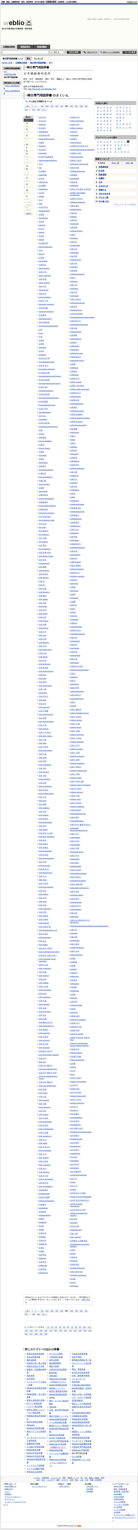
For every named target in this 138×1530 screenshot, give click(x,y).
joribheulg (74, 368)
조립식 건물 (75, 731)
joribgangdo (75, 245)
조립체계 (73, 132)
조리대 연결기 (75, 1078)
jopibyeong (43, 182)
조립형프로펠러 (76, 414)
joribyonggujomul (77, 1060)
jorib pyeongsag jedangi (49, 1055)
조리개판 (73, 1157)
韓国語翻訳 (42, 47)
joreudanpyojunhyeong (48, 427)
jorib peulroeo (44, 1033)
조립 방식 (43, 560)
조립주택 (73, 537)
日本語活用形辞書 (79, 1354)
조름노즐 (42, 481)
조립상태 (73, 652)
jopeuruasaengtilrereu (48, 160)
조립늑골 (73, 551)
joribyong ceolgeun (78, 1020)
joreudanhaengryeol (47, 405)
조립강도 (73, 242)
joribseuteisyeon (77, 699)
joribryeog (74, 598)
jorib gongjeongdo (46, 794)
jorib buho (43, 606)
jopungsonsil (44, 268)
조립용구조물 (75, 1056)
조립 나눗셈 (43, 986)
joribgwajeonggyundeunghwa (82, 317)
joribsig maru (75, 799)
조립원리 (73, 987)
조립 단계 (43, 639)
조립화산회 (74, 400)
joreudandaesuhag (46, 362)
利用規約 (8, 1494)
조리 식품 (43, 538)
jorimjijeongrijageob (78, 1275)
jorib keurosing (45, 937)
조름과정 (42, 473)
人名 (81, 1480)
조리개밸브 (74, 1114)
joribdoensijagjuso (77, 202)
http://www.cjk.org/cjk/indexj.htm (42, 89)
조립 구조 (43, 797)
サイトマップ (10, 1499)
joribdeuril (74, 186)
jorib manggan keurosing (49, 952)
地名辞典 (30, 1375)
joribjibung (74, 476)
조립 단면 (43, 646)
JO (27, 166)
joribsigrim (74, 917)
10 (48, 1327)
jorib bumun (44, 621)
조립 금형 (43, 718)
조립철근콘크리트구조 (79, 146)
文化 (38, 1480)
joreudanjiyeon (45, 412)
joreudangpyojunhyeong (49, 398)
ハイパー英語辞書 (34, 1406)
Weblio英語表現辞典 (81, 1422)
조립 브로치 (43, 574)
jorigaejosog (75, 1153)
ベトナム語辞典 (119, 1510)
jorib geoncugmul (46, 714)
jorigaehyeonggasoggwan (80, 1132)
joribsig (73, 706)
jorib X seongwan (46, 1179)
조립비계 (42, 1240)
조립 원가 (43, 1168)
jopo (40, 204)
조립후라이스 (75, 393)
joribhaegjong (75, 339)
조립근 (72, 278)
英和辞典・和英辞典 (121, 1491)
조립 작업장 (43, 819)
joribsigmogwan (76, 895)
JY (27, 196)
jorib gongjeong (45, 786)
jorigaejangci (75, 1146)
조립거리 (73, 263)
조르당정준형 (44, 380)
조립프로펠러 (75, 565)
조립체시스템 (75, 153)
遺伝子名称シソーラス (59, 1416)
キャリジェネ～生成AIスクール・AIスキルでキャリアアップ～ (123, 1517)
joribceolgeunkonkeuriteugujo (82, 150)
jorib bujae (43, 614)
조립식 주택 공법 (77, 781)
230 (80, 1330)
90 (80, 1327)
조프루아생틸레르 (46, 157)
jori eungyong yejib (46, 520)
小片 (100, 182)
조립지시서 (74, 529)
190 (60, 1330)
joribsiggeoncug (76, 852)
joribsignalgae (76, 902)
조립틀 (72, 966)
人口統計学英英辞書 (35, 1447)
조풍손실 (42, 265)
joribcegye (74, 135)
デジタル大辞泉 (56, 1354)
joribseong (74, 684)
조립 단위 (43, 653)
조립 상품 (43, 1104)
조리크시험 (74, 1226)
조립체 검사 (75, 124)
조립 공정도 (43, 790)
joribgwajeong (76, 310)
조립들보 (73, 175)
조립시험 (73, 937)
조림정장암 (74, 1264)
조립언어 (73, 220)
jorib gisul (43, 758)
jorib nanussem (45, 990)
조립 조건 (43, 891)
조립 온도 (43, 1015)
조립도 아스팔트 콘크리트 (80, 189)
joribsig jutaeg (76, 778)
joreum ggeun (44, 448)
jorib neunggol (45, 1012)
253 (47, 106)
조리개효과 (74, 1135)
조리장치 (73, 1219)
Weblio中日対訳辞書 (36, 1456)
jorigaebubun (75, 1125)
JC (27, 129)
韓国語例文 (25, 47)
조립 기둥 (43, 725)
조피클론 (42, 186)
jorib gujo (42, 801)
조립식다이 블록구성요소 (80, 825)
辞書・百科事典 (96, 1480)
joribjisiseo (74, 533)
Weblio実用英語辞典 (58, 1394)
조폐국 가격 (43, 301)
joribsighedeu (75, 866)
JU (27, 184)
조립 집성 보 (44, 869)
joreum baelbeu (45, 441)
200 (65, 1330)
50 (64, 1327)
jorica (72, 1074)
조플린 (41, 142)
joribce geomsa (76, 128)
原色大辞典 (54, 1360)
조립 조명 (43, 905)
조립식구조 (74, 855)
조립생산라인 (75, 630)
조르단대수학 (44, 358)
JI (26, 147)
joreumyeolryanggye (47, 506)
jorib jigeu (43, 880)
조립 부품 (43, 624)
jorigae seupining (77, 1103)
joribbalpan (43, 1208)
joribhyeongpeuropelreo (80, 418)
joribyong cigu (76, 1027)
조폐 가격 (43, 272)
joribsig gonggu (76, 749)
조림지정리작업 (76, 1272)
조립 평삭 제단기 (45, 1051)
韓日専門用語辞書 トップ (13, 58)
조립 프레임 (43, 1037)
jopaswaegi (43, 132)
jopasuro (42, 124)
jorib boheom (44, 592)
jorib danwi (43, 657)
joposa (41, 232)
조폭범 (41, 214)
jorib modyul (44, 976)
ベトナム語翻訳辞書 (35, 1469)
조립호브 (73, 371)
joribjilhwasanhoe (77, 512)
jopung (41, 254)
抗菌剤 (101, 178)
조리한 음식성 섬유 (78, 1210)
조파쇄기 (42, 128)
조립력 (72, 594)
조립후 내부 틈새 (77, 386)
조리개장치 (74, 1143)
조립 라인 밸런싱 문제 (48, 1073)
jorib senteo (44, 1114)
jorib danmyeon (45, 650)
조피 (40, 164)
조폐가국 (42, 286)
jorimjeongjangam (77, 1268)
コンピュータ (56, 1478)
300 (38, 109)
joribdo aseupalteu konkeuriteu (77, 194)
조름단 (41, 459)
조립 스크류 (43, 1132)
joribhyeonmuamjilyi (78, 425)
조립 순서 (43, 1154)
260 (81, 106)
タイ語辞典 (118, 1507)
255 (56, 106)
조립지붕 (73, 472)
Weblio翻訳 (118, 1494)
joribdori (73, 217)
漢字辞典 (76, 1382)
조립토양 (73, 980)
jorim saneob (75, 1237)
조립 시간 (43, 1140)
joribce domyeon (77, 121)
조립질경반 (74, 501)
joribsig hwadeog (77, 763)
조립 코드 (43, 941)
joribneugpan (75, 562)
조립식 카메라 (75, 789)
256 (61, 106)
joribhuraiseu (75, 396)
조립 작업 (43, 811)
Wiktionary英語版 (56, 1435)
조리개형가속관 (76, 1128)
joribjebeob (74, 461)
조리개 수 (74, 1107)
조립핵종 (73, 335)
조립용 (72, 1009)
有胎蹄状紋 (103, 167)
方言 (86, 1480)
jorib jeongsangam (46, 858)
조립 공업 (43, 776)
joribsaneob (75, 641)
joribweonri (74, 991)
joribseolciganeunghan (79, 670)
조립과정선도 (75, 321)
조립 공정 (43, 783)
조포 (40, 200)
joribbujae (43, 1266)
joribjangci (74, 454)
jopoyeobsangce (45, 247)
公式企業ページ (92, 1486)
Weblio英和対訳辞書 (81, 1438)
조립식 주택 (75, 774)
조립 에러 (43, 675)
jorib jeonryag (44, 865)
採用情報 (89, 1491)
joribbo (41, 1251)
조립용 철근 (75, 1016)
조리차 (72, 1071)
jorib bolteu (43, 599)
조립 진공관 (43, 883)
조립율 (72, 1063)
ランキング (38, 58)
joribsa (73, 612)
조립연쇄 (73, 1002)
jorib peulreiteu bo (46, 1026)
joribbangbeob (45, 1215)
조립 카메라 (43, 919)
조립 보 (42, 581)
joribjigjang (74, 490)
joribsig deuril (75, 727)
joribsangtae (75, 655)
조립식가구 (74, 834)
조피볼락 (42, 171)
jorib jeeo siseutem (46, 837)
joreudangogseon (46, 391)
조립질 (72, 494)
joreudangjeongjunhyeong (49, 383)
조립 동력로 (43, 668)
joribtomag (74, 976)
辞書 (3, 2)
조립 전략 (43, 862)
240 (85, 1330)
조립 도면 (43, 660)
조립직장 (73, 486)
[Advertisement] (110, 24)
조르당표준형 (44, 394)
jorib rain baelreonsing (48, 1069)
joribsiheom (75, 940)
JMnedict (31, 1425)
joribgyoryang (75, 332)
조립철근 (73, 139)
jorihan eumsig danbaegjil (80, 1197)
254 (52, 106)
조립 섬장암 (43, 1125)
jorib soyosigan (45, 1150)
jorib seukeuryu (45, 1136)
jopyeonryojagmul (46, 311)
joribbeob (42, 1222)
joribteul (73, 969)
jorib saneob (44, 1100)
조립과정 (73, 306)
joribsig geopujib (77, 742)
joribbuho (42, 1258)
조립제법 (73, 458)
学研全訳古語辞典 (34, 1472)
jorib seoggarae (45, 1122)
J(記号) (28, 214)
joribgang (74, 238)
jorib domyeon (45, 664)
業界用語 (45, 1478)
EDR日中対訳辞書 (35, 1453)
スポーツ (65, 1480)
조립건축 (73, 256)
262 (26, 109)
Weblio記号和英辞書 (36, 1428)
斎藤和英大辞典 (33, 1444)
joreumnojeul (44, 484)
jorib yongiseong (45, 1186)
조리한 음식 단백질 (78, 1193)
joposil (41, 240)
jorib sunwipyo (45, 1165)
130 (31, 1330)
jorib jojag (43, 901)
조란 (40, 330)
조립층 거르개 (75, 160)
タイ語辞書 (77, 1456)
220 (75, 1330)
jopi (40, 168)
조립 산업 (43, 1097)
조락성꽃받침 (44, 322)
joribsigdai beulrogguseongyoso (78, 829)
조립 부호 (43, 603)
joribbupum (43, 1273)
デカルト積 (103, 197)
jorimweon (74, 1286)
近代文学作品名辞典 (80, 1372)
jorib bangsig (44, 563)
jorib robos (43, 1093)
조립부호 (42, 1255)
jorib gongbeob (45, 765)
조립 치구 (43, 632)
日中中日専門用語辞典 (59, 1441)
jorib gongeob (44, 779)
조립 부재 (43, 610)
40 (60, 1327)
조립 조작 (43, 898)
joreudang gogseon (47, 369)
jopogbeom (43, 218)
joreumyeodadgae (46, 499)
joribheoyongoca (77, 360)
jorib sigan (43, 1143)
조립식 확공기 (75, 767)
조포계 (41, 221)
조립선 (72, 673)
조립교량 (73, 328)
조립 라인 (43, 1058)
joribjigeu (74, 483)
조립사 (72, 609)
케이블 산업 (104, 201)
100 (84, 1327)
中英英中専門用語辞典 (81, 1447)
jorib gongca (44, 772)
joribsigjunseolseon (78, 881)
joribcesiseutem (76, 157)
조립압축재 (43, 1190)
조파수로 (42, 121)
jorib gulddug (44, 808)
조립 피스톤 (43, 1044)
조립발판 (42, 1204)
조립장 (72, 443)
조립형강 (73, 407)
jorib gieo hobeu (45, 736)
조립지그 (73, 479)
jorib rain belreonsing (47, 1086)
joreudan (42, 355)
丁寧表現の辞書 (56, 1357)
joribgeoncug (75, 260)
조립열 (72, 994)
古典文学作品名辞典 (58, 1369)
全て (6, 71)
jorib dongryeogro (46, 671)
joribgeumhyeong (77, 274)
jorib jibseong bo (45, 873)
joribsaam (74, 619)
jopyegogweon (45, 297)
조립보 (41, 1248)
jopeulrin (42, 146)
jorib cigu (42, 635)
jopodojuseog (44, 211)
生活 (43, 1480)
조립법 (41, 1219)
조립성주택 (74, 688)
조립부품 (42, 1269)
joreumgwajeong (46, 477)
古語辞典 (61, 2)
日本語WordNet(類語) (81, 1385)
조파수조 (42, 117)
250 (89, 1330)
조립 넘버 (43, 994)
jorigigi (72, 1182)
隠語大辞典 (54, 1366)
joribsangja (74, 648)
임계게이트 (103, 186)
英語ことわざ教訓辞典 (81, 1404)
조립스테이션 (75, 695)
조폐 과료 (43, 279)
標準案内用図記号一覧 (81, 1360)
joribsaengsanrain (77, 634)
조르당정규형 (44, 373)
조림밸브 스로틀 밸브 (78, 1241)
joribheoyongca (76, 353)
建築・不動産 (94, 1478)
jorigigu (73, 1189)
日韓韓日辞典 (51, 2)
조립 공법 (43, 761)
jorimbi (73, 1254)
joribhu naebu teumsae (79, 389)
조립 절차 (43, 840)
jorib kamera (44, 923)
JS (27, 178)
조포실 (41, 236)
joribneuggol (75, 555)
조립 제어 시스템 (45, 833)
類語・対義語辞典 (13, 2)
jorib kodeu (43, 945)
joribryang (74, 591)
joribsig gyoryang (77, 756)
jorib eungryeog (45, 686)
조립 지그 (43, 876)
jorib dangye (44, 642)
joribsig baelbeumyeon (79, 713)
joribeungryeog (76, 231)
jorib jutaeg (43, 916)
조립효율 (73, 429)
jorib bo (42, 585)
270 (31, 1334)
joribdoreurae (75, 209)
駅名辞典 (53, 1373)
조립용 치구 (75, 1023)
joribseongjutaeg (77, 691)
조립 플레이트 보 (45, 1022)
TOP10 (101, 163)
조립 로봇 (43, 1089)
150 (41, 1330)
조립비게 (42, 1233)
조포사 (41, 229)
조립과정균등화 (76, 314)
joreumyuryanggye (46, 513)
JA (27, 123)
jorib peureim (44, 1040)
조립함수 (73, 342)
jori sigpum (43, 542)
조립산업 (73, 637)
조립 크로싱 (43, 934)
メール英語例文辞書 (58, 1422)
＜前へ (27, 106)
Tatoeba (52, 1407)
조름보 (41, 452)
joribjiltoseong (75, 519)
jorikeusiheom (76, 1230)
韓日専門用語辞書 (38, 63)
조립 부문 (43, 617)
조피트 (41, 193)
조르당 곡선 (43, 365)
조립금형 (73, 271)
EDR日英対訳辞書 (35, 1422)
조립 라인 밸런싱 (45, 1065)
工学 (85, 1478)
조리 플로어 (43, 531)
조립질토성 (74, 515)
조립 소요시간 (44, 1147)
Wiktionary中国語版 (80, 1450)
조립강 (72, 235)
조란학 (41, 344)
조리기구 (73, 1186)
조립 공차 (43, 768)
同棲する (102, 190)
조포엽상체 (43, 243)
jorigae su (74, 1110)
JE (27, 135)
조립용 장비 (75, 1030)
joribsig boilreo (76, 720)
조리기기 (73, 1179)
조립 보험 (43, 588)
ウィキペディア (79, 1379)
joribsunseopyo (76, 955)
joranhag (42, 347)
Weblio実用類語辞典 (58, 1385)
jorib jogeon (44, 894)
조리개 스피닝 (75, 1099)
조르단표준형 (44, 423)
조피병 (41, 178)
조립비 (41, 1226)
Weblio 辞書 (7, 63)
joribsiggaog (75, 845)
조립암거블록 (44, 1197)
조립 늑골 (43, 1001)
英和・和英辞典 (27, 2)
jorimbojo (74, 1261)
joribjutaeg (74, 540)
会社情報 (89, 1489)
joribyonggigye (76, 1053)
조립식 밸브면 (75, 709)
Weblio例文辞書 (34, 1450)
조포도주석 (43, 207)
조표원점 (42, 315)
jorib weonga (44, 1172)
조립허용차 (74, 350)
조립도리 (73, 213)
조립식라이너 (75, 906)
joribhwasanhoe (76, 404)
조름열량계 (43, 502)
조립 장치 (43, 826)
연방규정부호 (104, 194)
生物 (71, 1480)
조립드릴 (73, 182)
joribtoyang (74, 984)
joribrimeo (74, 583)
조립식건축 (74, 848)
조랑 (40, 337)
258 (71, 106)
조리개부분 (74, 1121)
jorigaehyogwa (76, 1139)
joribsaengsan (76, 627)
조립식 (72, 702)
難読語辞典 (31, 1360)
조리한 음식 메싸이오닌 (79, 1200)
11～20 (115, 163)
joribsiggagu (75, 837)
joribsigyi (73, 933)
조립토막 (73, 973)
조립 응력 (43, 682)
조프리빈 (42, 150)
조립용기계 (74, 1049)
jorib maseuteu (45, 968)
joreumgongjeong (46, 470)
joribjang (73, 447)
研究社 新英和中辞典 (36, 1400)
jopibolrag (43, 175)
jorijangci (73, 1223)
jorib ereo (43, 678)
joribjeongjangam (77, 468)
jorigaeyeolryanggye (78, 1175)
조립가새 (73, 249)
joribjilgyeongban (77, 504)
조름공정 (42, 466)
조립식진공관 (75, 870)
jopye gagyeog (45, 276)
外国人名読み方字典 (35, 1366)
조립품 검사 (75, 573)
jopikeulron (43, 189)
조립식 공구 (75, 745)
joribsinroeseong (77, 948)
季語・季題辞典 (79, 1369)
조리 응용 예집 (45, 517)
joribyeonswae (76, 1005)
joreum (42, 434)
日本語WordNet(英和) (81, 1413)
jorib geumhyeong (46, 721)
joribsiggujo (75, 859)
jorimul (73, 1282)
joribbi (41, 1230)
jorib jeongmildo (45, 851)
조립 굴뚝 (43, 804)
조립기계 (73, 285)
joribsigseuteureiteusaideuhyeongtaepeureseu (89, 926)
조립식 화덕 (75, 760)
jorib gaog (43, 693)
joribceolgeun (75, 142)
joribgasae (74, 253)
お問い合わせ (64, 1486)
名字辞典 (30, 1379)
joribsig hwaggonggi (78, 771)
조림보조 (73, 1257)
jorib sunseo (44, 1158)
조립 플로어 (43, 1029)
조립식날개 (74, 899)
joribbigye (43, 1244)
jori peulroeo (44, 534)
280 (36, 1334)
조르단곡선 (43, 387)
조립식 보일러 (75, 717)
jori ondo (42, 527)
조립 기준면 (43, 747)
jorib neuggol (44, 1004)
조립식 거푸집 (75, 738)
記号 (119, 148)
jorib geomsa (44, 707)
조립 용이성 (43, 1183)
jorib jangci (43, 830)
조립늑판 (73, 558)
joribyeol (73, 998)
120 (26, 1330)
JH (27, 144)
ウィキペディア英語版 (81, 1441)
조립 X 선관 (43, 1176)
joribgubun (74, 296)
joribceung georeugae (79, 164)
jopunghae (43, 261)
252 (42, 106)
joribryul (73, 605)
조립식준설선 (75, 877)
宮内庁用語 (77, 1357)
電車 (64, 1478)
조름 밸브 (43, 437)
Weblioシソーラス (57, 1388)
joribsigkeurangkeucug (79, 888)
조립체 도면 (75, 117)
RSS (79, 1526)
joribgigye (74, 289)
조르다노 (42, 416)
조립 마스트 (43, 965)
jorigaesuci (74, 1168)
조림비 (72, 1250)
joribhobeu (74, 375)
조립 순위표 (43, 1161)
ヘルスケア (50, 1480)
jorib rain (42, 1062)
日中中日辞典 (39, 2)
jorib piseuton (44, 1048)
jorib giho (42, 743)
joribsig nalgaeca (77, 806)
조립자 (72, 436)
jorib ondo (43, 1019)
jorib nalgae (44, 983)
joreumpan (43, 491)
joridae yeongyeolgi (78, 1082)
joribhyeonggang (77, 411)
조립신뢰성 (74, 944)
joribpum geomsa (77, 576)
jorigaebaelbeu (76, 1118)
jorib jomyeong (45, 909)
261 (86, 106)
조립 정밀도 (43, 847)
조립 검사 (43, 704)
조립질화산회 (75, 508)
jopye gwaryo (44, 283)
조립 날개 (43, 979)
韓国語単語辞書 (56, 1450)
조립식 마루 (75, 796)
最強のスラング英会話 (59, 1425)
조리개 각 (74, 1085)
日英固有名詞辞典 (79, 1416)
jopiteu (41, 196)
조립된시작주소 (76, 199)
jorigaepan (74, 1161)
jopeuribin (43, 153)
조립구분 (73, 292)
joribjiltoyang (75, 526)
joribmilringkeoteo (77, 548)
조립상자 (73, 645)
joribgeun (74, 281)
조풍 (40, 250)
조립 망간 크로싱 (45, 948)
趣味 (58, 1480)
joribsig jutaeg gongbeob (80, 785)
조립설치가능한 (76, 666)
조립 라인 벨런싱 (45, 1082)
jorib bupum (44, 628)
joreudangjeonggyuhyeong (50, 376)
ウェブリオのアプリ (39, 1486)
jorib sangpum (45, 1107)
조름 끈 (42, 445)
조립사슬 (73, 659)
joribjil (72, 497)
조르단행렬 (43, 401)
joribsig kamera (76, 792)
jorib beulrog (44, 570)
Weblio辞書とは (10, 1486)
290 (41, 1334)
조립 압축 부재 (45, 553)
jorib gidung (44, 729)
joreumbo (43, 455)
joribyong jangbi (76, 1034)
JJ (27, 150)
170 (50, 1330)
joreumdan (43, 463)
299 (33, 109)
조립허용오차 (75, 357)
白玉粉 (101, 171)
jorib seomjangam (46, 1129)
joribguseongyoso (77, 303)
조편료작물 (43, 308)
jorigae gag (74, 1089)
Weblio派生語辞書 (80, 1419)
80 (76, 1327)
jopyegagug (44, 290)
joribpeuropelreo (77, 569)
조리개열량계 (75, 1172)
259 (76, 106)
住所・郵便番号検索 (80, 1375)
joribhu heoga (75, 382)
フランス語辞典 (119, 1502)
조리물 (72, 1279)
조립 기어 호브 (45, 732)
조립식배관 (74, 817)
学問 (102, 1478)
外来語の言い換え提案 (36, 1363)
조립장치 (73, 450)
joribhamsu (74, 346)
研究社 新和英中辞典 (58, 1391)
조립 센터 (43, 1111)
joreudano (43, 419)
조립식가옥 (74, 841)
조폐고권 (42, 294)
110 (89, 1327)
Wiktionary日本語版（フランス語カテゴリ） (58, 1462)
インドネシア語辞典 (121, 1504)
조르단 (41, 351)
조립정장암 (74, 465)
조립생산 (73, 623)
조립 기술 (43, 754)
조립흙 (72, 364)
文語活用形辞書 (33, 1357)
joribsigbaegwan (77, 821)
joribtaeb (73, 962)
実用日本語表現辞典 (35, 1354)
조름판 (41, 488)
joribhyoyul (74, 432)
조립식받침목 (75, 810)
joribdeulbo (74, 178)
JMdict (52, 1397)
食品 (76, 1480)
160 (46, 1330)
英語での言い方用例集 (81, 1394)
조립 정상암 (43, 855)
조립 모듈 (43, 972)
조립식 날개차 (75, 803)
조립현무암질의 (76, 422)
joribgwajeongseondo (79, 325)
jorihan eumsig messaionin (76, 1205)
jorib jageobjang (45, 822)
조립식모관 (74, 891)
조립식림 (73, 913)
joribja (72, 440)
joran (41, 333)
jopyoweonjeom (45, 319)
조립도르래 (74, 206)
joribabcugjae (44, 1194)
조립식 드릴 (75, 724)
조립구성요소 (75, 299)
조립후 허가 (75, 378)
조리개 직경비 (75, 1092)
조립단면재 (74, 168)
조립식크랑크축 (76, 884)
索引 (28, 58)
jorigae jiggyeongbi (78, 1096)
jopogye (42, 225)
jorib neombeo (45, 997)
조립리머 (73, 580)
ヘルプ (7, 1491)
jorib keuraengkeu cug (48, 930)
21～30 (129, 163)
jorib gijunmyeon (45, 750)
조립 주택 (43, 912)
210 (70, 1330)
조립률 (72, 602)
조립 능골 (43, 1008)
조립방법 (42, 1212)
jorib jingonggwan (46, 887)
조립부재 (42, 1262)
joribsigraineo (75, 909)
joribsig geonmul (77, 735)
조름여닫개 (43, 495)
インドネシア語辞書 (35, 1465)
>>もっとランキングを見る (125, 204)
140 (36, 1330)
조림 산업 (74, 1233)
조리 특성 (43, 545)
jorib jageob (44, 815)
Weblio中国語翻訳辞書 (82, 1444)
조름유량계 (43, 509)
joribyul (73, 1067)
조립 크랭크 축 (45, 927)
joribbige (42, 1237)
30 (56, 1327)
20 (52, 1327)
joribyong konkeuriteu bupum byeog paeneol (79, 1044)
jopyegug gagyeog (46, 304)
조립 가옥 (43, 689)
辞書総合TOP (132, 2)
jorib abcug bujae (46, 556)
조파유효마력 (44, 135)
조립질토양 (74, 522)
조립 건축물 (43, 711)
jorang (41, 340)
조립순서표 (74, 951)
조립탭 (72, 958)
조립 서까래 (43, 1118)
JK (27, 154)
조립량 (72, 587)
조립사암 (73, 616)
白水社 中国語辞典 (57, 1438)
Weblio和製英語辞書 (58, 1419)
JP (27, 169)
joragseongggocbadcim (48, 326)
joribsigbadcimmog (78, 814)
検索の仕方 (9, 1489)
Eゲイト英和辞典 (34, 1403)
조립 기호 (43, 740)
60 (68, 1327)
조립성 (72, 681)
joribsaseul (74, 663)
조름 (40, 430)
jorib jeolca (43, 844)
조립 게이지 (43, 696)
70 (72, 1327)
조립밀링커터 (75, 544)
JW (27, 190)
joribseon (74, 677)
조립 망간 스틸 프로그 (48, 955)
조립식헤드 (74, 863)
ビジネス (37, 1478)
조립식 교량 (75, 753)
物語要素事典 (55, 1363)
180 (55, 1330)
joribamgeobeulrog (46, 1201)
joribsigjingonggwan (78, 873)
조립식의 (73, 930)
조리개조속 (74, 1150)
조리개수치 (74, 1164)
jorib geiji (42, 700)
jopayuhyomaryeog (47, 139)
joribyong (74, 1012)
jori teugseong (45, 549)
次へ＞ (44, 109)
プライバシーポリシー (13, 1497)
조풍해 (41, 258)
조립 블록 (43, 567)
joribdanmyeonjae (77, 171)
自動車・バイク (73, 1478)
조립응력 (73, 227)
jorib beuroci (44, 578)
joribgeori (74, 267)
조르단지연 (43, 409)
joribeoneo (74, 224)
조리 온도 (43, 524)
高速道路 (102, 174)
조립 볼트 (43, 596)
